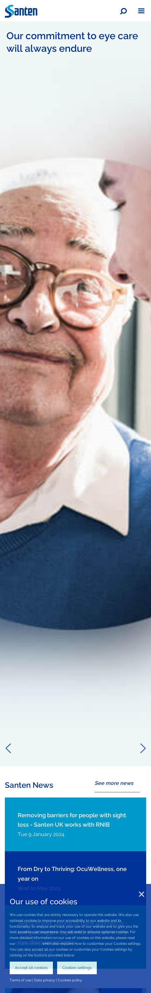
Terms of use (20, 980)
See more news (114, 783)
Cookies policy (28, 943)
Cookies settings (77, 967)
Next (143, 748)
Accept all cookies (31, 967)
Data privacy (44, 980)
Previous (8, 748)
